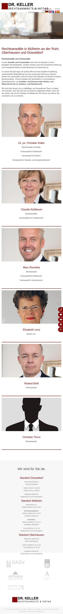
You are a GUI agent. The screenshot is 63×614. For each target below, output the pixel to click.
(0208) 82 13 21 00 (34, 513)
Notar (57, 9)
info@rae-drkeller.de (31, 494)
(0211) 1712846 (34, 488)
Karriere (46, 12)
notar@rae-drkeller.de (31, 524)
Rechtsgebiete (22, 9)
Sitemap (55, 609)
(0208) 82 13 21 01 (34, 522)
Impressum (23, 611)
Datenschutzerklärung (36, 611)
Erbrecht (36, 9)
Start (10, 9)
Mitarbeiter (33, 12)
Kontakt (56, 12)
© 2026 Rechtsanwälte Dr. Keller (15, 609)
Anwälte (47, 9)
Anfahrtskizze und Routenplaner (31, 497)
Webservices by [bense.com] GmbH (40, 609)
